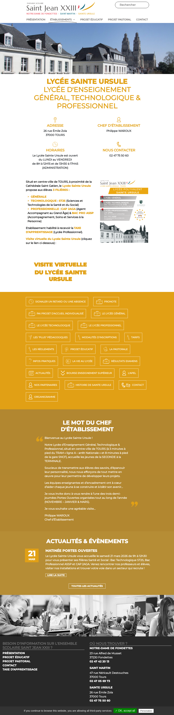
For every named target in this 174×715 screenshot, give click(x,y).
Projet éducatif (78, 349)
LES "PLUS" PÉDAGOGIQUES (48, 337)
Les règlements (41, 349)
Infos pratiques (41, 361)
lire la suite (56, 575)
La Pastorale (114, 349)
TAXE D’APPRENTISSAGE (20, 669)
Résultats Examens (119, 361)
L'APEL (128, 373)
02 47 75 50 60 (100, 700)
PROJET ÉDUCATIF (91, 19)
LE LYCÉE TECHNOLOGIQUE (49, 325)
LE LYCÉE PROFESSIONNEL (100, 325)
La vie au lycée (78, 361)
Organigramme (41, 396)
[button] (73, 19)
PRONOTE (105, 301)
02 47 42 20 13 (99, 661)
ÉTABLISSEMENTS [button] (62, 19)
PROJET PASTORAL (119, 19)
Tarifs (133, 337)
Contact (132, 385)
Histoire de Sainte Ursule (89, 385)
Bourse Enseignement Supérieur (86, 373)
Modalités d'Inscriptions (97, 337)
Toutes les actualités (87, 586)
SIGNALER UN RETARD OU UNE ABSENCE (57, 301)
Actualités (39, 373)
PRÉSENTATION (35, 19)
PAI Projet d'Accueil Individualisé (55, 313)
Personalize (146, 711)
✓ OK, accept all (125, 710)
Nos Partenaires (42, 385)
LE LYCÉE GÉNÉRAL (109, 313)
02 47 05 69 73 (100, 681)
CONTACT (142, 19)
